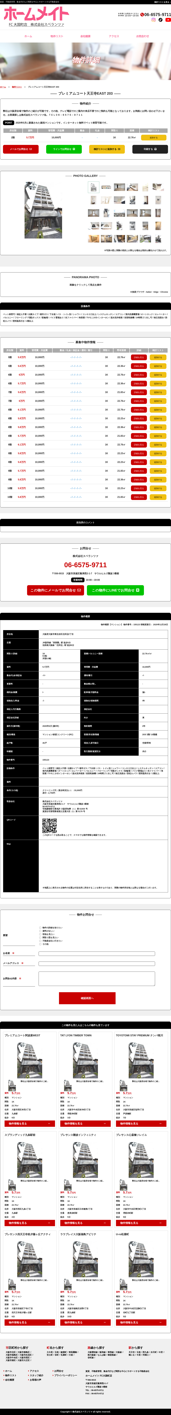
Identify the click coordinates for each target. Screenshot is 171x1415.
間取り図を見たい (50, 937)
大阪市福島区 (12, 1355)
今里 (139, 1355)
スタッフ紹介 (35, 1375)
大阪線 (119, 1352)
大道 (71, 1355)
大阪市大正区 (24, 1360)
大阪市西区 (25, 1357)
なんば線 (102, 1355)
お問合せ (58, 1371)
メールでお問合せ (21, 149)
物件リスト (57, 36)
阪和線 (103, 1352)
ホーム (28, 36)
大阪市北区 (11, 1352)
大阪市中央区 (12, 1357)
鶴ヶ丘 (132, 1355)
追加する (154, 137)
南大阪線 (92, 1355)
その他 (45, 944)
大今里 (50, 1352)
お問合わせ (142, 36)
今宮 (161, 1352)
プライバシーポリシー (65, 1375)
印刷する (150, 149)
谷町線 (91, 1357)
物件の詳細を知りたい (52, 927)
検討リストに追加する (107, 149)
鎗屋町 (64, 1352)
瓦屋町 (64, 1355)
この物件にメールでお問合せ (55, 590)
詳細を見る (139, 357)
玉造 (57, 1352)
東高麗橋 (73, 1352)
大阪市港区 (11, 1360)
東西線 (111, 1352)
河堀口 (146, 1355)
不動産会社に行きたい (52, 941)
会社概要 (85, 36)
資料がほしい (48, 931)
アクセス (114, 36)
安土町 (50, 1355)
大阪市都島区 (24, 1352)
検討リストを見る (161, 2)
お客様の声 (34, 1380)
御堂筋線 (112, 1355)
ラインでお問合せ (64, 149)
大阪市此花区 (26, 1355)
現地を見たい (48, 934)
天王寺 (132, 1352)
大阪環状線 (93, 1352)
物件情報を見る (18, 1123)
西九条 (146, 1352)
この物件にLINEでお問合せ (115, 590)
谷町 (57, 1355)
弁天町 (154, 1352)
